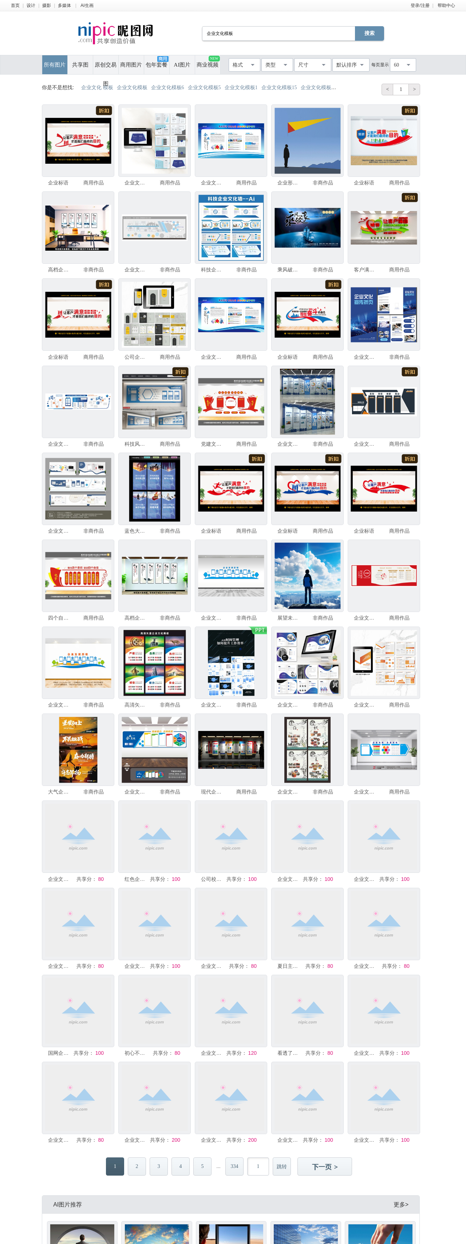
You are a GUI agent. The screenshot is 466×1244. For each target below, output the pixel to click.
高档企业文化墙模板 (60, 270)
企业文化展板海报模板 (213, 966)
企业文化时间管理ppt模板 (213, 705)
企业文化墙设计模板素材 (366, 618)
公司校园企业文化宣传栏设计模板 (213, 879)
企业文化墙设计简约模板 (366, 444)
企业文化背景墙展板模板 (289, 792)
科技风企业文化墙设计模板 (137, 444)
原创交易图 (105, 68)
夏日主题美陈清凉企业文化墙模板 (289, 966)
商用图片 (131, 65)
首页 (15, 5)
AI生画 (86, 5)
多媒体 (64, 5)
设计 (31, 5)
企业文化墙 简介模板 (289, 444)
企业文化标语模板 (289, 1140)
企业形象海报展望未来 (289, 183)
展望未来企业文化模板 (289, 618)
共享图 (80, 65)
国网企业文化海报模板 (60, 1053)
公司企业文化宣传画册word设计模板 (137, 357)
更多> (401, 1204)
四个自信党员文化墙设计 (60, 618)
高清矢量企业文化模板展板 (137, 705)
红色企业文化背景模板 (137, 879)
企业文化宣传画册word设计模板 (366, 705)
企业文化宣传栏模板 (137, 966)
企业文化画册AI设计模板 (137, 183)
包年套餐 (157, 62)
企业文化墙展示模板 (60, 879)
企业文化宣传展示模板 (213, 183)
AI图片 (182, 65)
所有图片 (55, 65)
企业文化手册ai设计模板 (289, 705)
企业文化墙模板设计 (60, 531)
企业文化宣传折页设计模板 (366, 357)
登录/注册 (420, 5)
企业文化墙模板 (137, 270)
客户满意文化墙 (366, 270)
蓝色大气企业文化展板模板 (137, 531)
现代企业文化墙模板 (213, 792)
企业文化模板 (366, 792)
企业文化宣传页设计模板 (213, 357)
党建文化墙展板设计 (213, 444)
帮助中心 (446, 5)
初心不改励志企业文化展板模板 (137, 1053)
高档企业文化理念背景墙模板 (137, 618)
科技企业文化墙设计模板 (213, 270)
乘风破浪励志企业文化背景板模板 (289, 270)
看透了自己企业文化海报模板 (289, 1053)
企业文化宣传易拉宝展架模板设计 (137, 1140)
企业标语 (58, 183)
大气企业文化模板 (60, 792)
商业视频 (208, 62)
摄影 (46, 5)
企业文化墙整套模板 (289, 879)
